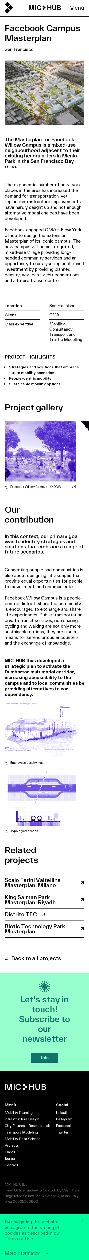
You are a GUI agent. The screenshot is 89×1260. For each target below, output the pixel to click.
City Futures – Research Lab (27, 1126)
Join (44, 1057)
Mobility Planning (19, 1113)
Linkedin (62, 1113)
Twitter (62, 1132)
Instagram (64, 1119)
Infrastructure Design (22, 1119)
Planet (10, 1152)
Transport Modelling (21, 1132)
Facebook (64, 1126)
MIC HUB (44, 7)
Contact (11, 1165)
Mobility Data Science (22, 1139)
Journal (10, 1159)
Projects (12, 1145)
